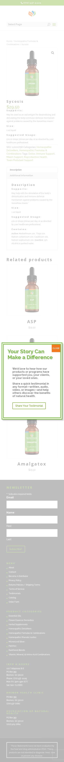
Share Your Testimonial (29, 405)
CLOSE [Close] (56, 348)
